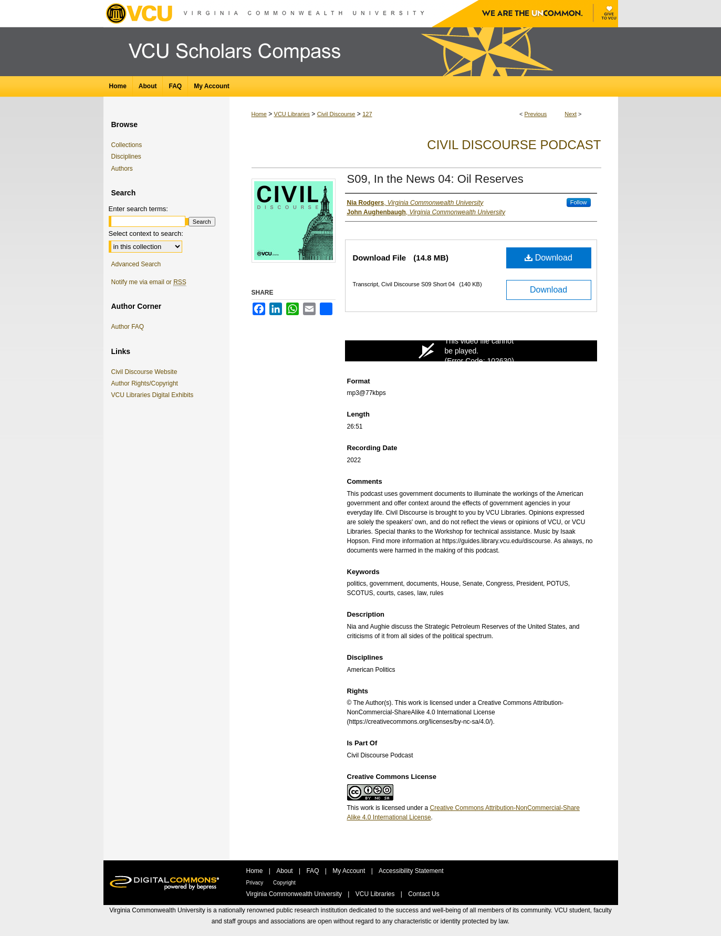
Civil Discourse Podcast (514, 145)
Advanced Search (136, 264)
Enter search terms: (138, 209)
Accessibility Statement (411, 871)
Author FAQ (127, 326)
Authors (122, 168)
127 (367, 114)
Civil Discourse (336, 114)
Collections (126, 145)
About (285, 871)
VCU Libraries (292, 114)
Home (259, 114)
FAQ (313, 871)
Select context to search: (146, 233)
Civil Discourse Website (146, 372)
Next (571, 114)
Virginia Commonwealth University (295, 894)
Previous (536, 114)
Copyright (284, 883)
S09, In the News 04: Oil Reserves (435, 178)
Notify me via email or (148, 282)
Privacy (255, 883)
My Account (349, 871)
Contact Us (423, 894)
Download (548, 257)
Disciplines (126, 156)
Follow (578, 202)
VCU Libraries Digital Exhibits (154, 395)
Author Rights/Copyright (146, 383)
